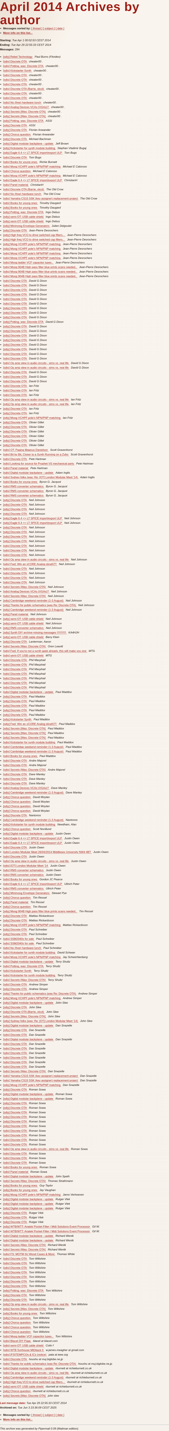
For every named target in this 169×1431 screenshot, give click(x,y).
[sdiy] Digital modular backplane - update (28, 143)
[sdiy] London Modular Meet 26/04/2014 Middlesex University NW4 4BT (47, 852)
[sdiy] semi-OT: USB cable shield (23, 216)
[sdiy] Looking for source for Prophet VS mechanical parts (39, 463)
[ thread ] (36, 28)
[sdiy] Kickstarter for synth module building (29, 148)
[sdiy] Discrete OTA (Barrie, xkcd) (24, 88)
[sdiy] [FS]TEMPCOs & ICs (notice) (25, 1354)
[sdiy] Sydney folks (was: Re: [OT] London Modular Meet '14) (40, 477)
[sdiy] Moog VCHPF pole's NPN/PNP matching (32, 166)
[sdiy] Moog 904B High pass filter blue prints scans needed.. (40, 267)
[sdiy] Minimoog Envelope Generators (26, 225)
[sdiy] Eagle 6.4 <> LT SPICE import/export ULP (33, 152)
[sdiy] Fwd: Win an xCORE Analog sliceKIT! (30, 564)
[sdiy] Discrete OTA (15, 61)
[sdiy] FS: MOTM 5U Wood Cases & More (29, 1254)
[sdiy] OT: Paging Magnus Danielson (26, 449)
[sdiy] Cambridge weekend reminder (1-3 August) (33, 600)
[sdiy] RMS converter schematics (23, 486)
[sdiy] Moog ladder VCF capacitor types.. (28, 262)
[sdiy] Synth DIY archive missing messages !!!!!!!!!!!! (35, 632)
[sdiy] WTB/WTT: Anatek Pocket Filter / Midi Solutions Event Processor (47, 1226)
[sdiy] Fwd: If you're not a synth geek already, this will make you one (45, 651)
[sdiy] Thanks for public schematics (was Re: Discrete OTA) (40, 605)
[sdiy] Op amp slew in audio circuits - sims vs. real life (36, 363)
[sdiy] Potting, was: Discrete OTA (23, 66)
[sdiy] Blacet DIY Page (17, 1341)
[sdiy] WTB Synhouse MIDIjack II (23, 1350)
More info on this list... (17, 33)
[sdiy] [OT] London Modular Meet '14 (26, 865)
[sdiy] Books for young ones (20, 162)
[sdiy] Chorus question (17, 134)
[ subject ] (49, 28)
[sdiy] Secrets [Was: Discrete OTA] (24, 111)
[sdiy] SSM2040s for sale (19, 938)
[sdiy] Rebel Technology (18, 56)
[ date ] (60, 28)
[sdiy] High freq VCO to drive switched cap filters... (34, 235)
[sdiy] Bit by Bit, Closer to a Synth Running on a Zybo (36, 454)
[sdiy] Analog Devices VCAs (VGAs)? (26, 107)
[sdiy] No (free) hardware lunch (22, 102)
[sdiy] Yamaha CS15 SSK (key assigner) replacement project (40, 198)
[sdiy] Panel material (16, 184)
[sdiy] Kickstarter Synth (17, 70)
